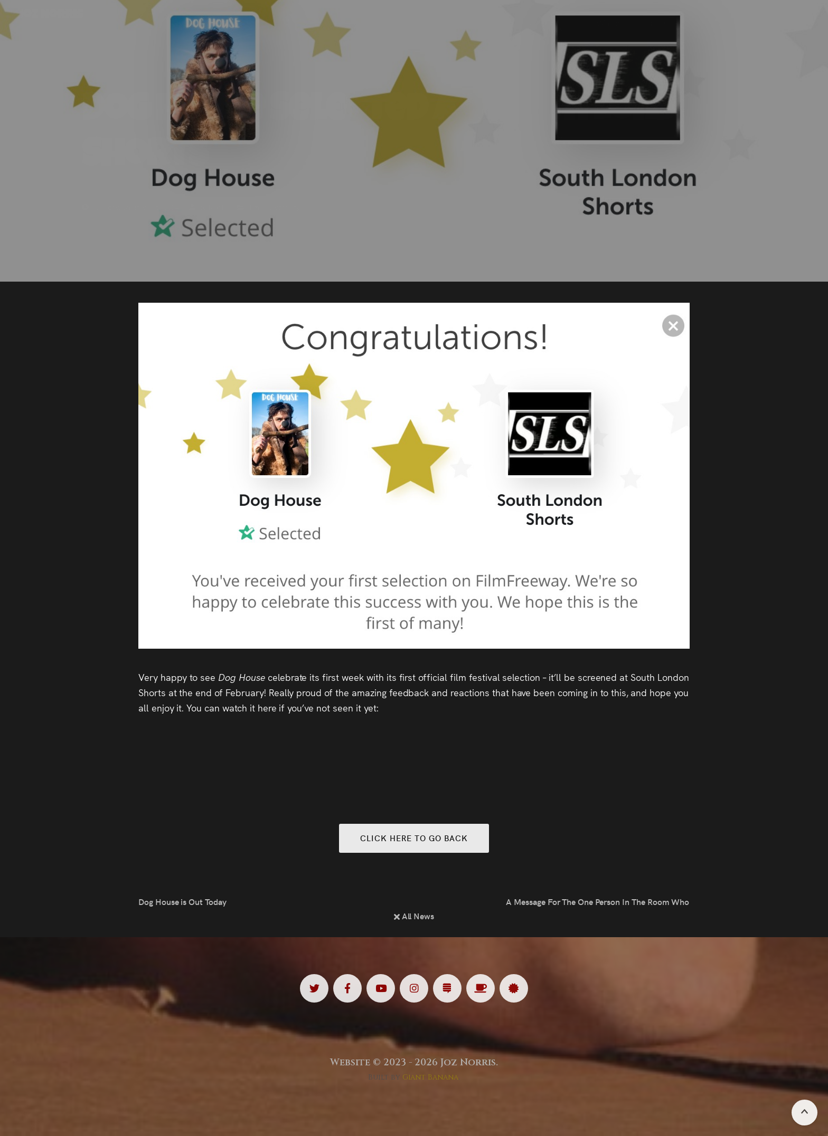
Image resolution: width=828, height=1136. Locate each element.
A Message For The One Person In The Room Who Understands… (598, 901)
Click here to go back (413, 837)
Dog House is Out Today (182, 901)
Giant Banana (430, 1077)
